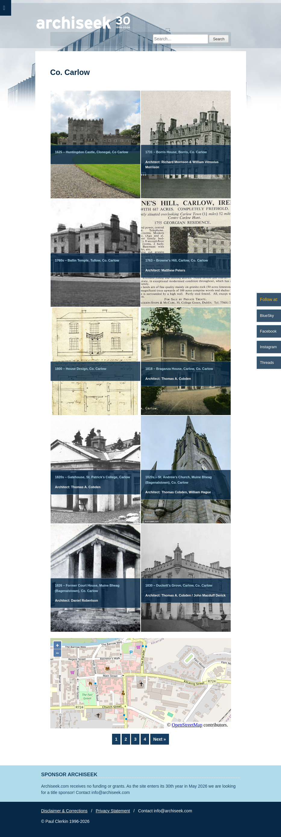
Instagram (268, 347)
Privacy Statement (113, 810)
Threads (267, 363)
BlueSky (267, 316)
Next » (159, 739)
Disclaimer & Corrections (64, 810)
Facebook (268, 331)
